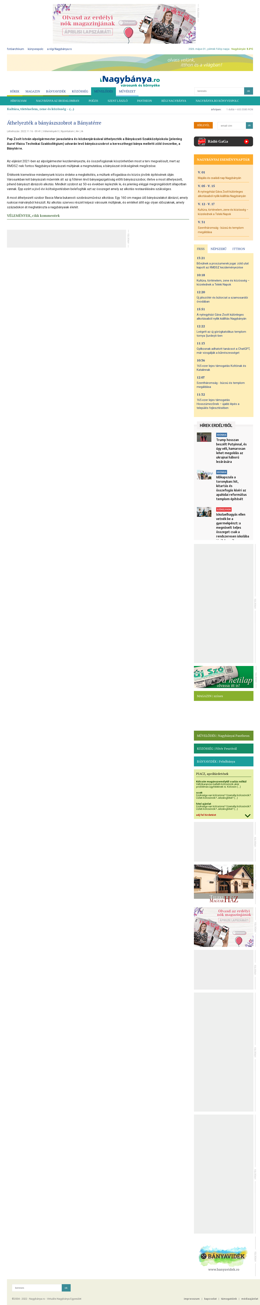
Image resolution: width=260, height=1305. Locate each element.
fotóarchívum (15, 49)
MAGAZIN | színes (210, 696)
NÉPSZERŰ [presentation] (218, 249)
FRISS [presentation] (201, 249)
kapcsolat (210, 1298)
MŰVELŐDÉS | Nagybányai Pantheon (223, 735)
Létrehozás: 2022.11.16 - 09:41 (24, 131)
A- (82, 131)
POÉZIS (93, 100)
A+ (77, 131)
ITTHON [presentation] (238, 249)
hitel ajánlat (203, 803)
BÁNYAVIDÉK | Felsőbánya (216, 761)
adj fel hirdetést (206, 815)
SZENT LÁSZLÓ (118, 100)
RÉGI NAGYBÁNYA (173, 100)
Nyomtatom (67, 131)
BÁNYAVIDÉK (56, 91)
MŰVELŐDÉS (103, 91)
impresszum (192, 1298)
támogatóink (229, 1298)
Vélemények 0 (51, 131)
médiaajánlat (249, 1298)
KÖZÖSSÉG (80, 91)
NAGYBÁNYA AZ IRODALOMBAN (57, 100)
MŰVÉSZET (127, 91)
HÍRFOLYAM (18, 100)
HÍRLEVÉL (203, 125)
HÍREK (14, 91)
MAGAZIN (32, 91)
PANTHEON (144, 100)
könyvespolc (35, 49)
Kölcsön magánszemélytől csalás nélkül (221, 781)
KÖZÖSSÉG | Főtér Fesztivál (217, 748)
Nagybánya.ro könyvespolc (217, 100)
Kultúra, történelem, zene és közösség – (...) (40, 109)
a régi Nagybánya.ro (59, 49)
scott (199, 792)
